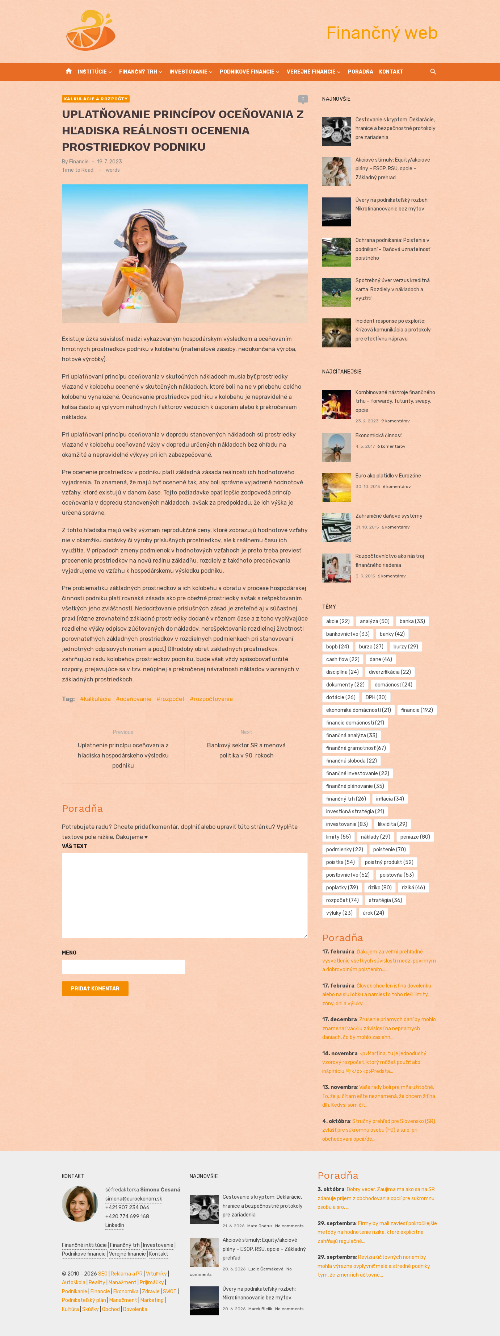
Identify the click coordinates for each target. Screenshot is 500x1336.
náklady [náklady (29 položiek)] (375, 837)
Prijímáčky (152, 1282)
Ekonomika (126, 1292)
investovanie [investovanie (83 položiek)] (347, 824)
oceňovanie (135, 699)
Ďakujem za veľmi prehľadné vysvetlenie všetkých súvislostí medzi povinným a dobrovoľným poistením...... (379, 961)
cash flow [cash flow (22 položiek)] (343, 659)
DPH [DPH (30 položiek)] (376, 697)
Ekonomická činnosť (379, 436)
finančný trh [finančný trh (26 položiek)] (346, 799)
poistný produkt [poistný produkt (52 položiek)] (389, 862)
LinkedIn (114, 1225)
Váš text (74, 845)
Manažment (122, 1282)
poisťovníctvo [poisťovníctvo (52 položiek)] (348, 875)
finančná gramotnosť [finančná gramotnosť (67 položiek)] (356, 748)
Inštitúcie (92, 72)
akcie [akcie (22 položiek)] (338, 621)
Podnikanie (74, 1292)
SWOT (170, 1292)
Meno (69, 951)
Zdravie (151, 1292)
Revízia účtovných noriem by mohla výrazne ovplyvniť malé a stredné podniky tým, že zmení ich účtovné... (374, 1266)
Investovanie (188, 72)
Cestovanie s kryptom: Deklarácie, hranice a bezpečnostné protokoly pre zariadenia (396, 129)
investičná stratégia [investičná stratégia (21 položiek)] (356, 812)
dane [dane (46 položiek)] (381, 659)
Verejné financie (311, 72)
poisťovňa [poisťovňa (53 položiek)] (397, 875)
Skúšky (90, 1309)
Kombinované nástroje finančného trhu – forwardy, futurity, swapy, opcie (395, 401)
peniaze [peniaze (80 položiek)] (415, 837)
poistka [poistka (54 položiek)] (341, 862)
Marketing (152, 1300)
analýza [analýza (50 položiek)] (375, 621)
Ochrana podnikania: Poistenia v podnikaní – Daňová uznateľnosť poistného (393, 249)
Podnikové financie (247, 72)
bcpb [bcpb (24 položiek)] (338, 647)
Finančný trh (138, 72)
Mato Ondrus (259, 1225)
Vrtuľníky (156, 1274)
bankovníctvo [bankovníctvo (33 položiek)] (348, 634)
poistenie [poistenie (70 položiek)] (389, 850)
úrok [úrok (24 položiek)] (373, 913)
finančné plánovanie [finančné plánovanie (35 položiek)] (356, 786)
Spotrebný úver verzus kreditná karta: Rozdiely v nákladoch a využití (393, 289)
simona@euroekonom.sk (133, 1199)
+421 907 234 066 (127, 1208)
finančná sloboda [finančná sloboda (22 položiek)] (352, 761)
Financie (79, 162)
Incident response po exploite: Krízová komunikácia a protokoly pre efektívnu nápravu (393, 330)
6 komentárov (391, 446)
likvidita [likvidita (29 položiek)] (392, 824)
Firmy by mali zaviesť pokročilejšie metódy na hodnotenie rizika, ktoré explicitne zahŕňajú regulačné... (377, 1232)
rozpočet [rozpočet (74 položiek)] (343, 900)
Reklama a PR (127, 1274)
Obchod (111, 1309)
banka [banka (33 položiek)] (412, 621)
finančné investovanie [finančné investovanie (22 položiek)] (358, 774)
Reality (97, 1282)
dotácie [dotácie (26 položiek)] (341, 697)
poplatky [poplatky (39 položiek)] (342, 888)
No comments (289, 1225)
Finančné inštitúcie (84, 1245)
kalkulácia (97, 699)
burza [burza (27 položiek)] (371, 647)
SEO (103, 1274)
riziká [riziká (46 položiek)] (413, 888)
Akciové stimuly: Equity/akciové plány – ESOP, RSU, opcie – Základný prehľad (393, 169)
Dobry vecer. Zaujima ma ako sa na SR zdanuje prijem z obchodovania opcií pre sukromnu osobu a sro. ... (376, 1198)
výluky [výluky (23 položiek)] (340, 913)
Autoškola (73, 1282)
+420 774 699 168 (127, 1217)
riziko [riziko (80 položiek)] (380, 888)
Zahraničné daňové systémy (389, 516)
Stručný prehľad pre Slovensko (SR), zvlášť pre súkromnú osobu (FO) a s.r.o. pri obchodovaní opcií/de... (380, 1130)
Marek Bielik (260, 1308)
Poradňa (360, 72)
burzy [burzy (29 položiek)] (406, 647)
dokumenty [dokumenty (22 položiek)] (346, 685)
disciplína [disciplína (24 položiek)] (343, 672)
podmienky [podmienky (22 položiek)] (345, 850)
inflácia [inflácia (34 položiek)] (390, 799)
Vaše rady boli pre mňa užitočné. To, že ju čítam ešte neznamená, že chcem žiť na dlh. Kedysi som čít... (379, 1096)
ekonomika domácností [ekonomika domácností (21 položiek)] (359, 710)
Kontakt (391, 72)
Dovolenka (135, 1309)
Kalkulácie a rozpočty (96, 98)
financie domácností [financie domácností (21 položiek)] (356, 723)
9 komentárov (395, 420)
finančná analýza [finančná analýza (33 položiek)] (352, 735)
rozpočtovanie (213, 699)
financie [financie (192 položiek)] (417, 710)
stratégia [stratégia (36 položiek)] (385, 900)
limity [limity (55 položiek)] (339, 837)
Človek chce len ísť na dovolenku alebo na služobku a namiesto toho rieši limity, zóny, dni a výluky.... (377, 995)
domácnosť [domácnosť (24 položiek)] (393, 685)
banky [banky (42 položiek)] (392, 634)
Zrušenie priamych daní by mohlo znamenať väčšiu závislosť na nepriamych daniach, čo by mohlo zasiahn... (379, 1028)
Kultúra (70, 1309)
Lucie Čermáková (265, 1269)
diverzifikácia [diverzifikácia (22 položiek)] (390, 672)
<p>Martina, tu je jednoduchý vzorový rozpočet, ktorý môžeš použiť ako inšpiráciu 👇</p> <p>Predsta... (375, 1062)
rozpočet (172, 699)
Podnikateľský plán (84, 1300)
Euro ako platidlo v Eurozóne (388, 476)
